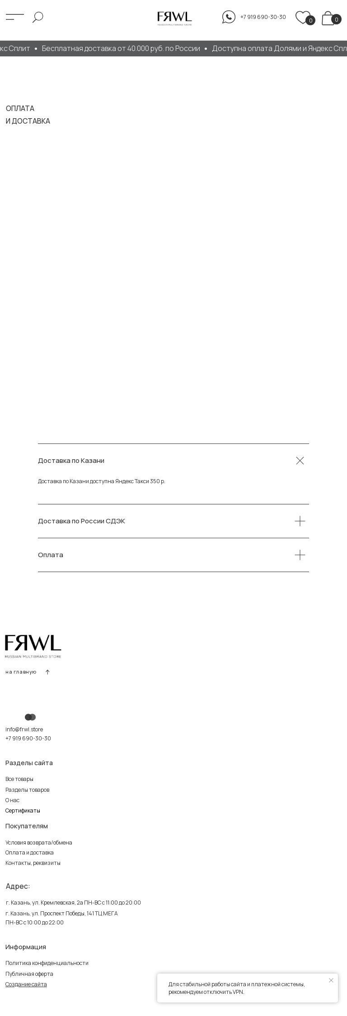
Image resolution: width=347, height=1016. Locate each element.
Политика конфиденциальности (47, 963)
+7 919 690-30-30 (28, 738)
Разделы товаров (27, 790)
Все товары (19, 779)
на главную (21, 671)
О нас (12, 800)
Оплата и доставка (29, 852)
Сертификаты (22, 810)
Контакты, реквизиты (33, 863)
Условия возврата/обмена (38, 842)
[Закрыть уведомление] (331, 980)
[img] (328, 18)
